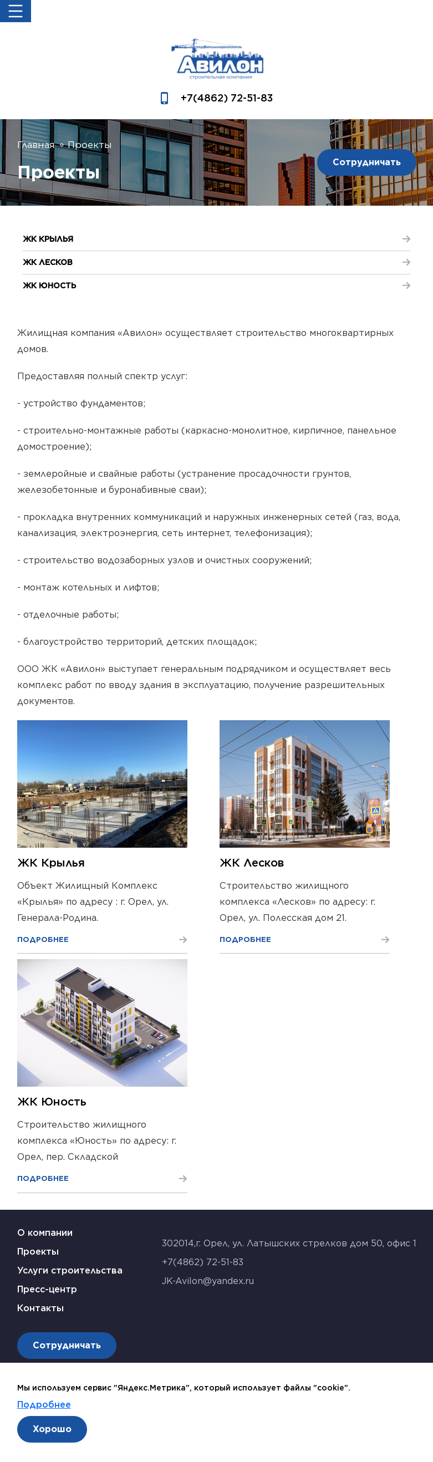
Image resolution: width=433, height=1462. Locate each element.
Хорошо (52, 1429)
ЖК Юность (51, 1101)
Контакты (40, 1308)
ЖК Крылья (51, 862)
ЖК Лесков (252, 862)
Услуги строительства (70, 1270)
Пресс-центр (47, 1289)
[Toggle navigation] (15, 11)
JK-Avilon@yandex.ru (208, 1281)
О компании (45, 1232)
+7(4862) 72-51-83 (227, 98)
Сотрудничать (367, 162)
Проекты (38, 1251)
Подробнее (44, 1404)
